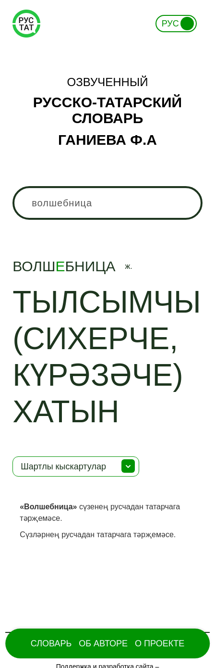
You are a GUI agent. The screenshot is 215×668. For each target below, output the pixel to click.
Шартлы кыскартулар (63, 466)
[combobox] (107, 203)
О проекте (159, 643)
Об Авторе (103, 643)
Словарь (51, 643)
